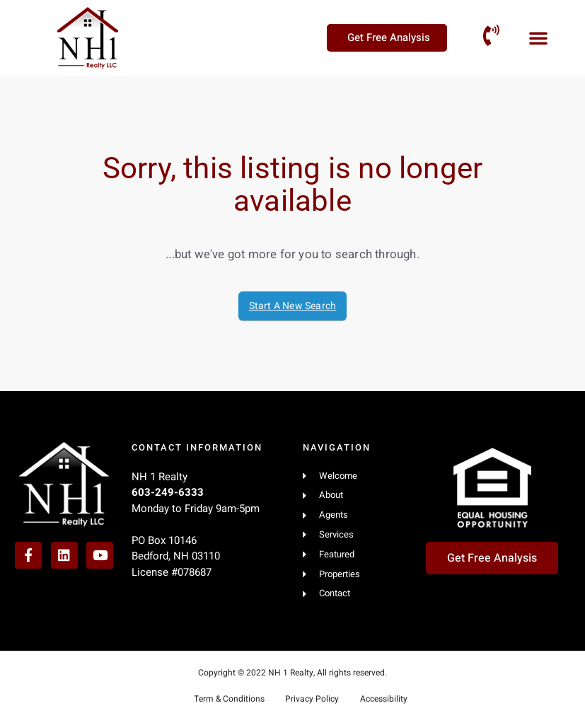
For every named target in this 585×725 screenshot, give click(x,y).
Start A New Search (293, 305)
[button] (538, 37)
